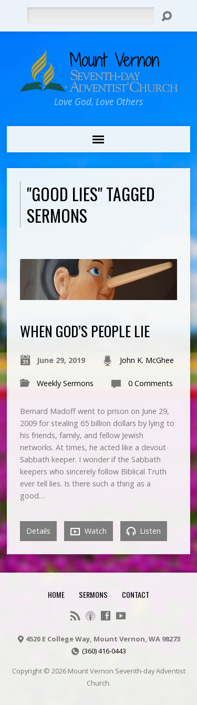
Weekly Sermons (65, 383)
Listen (144, 531)
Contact (135, 594)
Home (56, 594)
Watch (88, 531)
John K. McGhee (147, 360)
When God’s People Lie (85, 330)
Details (38, 531)
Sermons (93, 594)
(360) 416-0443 (104, 651)
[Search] (90, 15)
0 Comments (150, 383)
